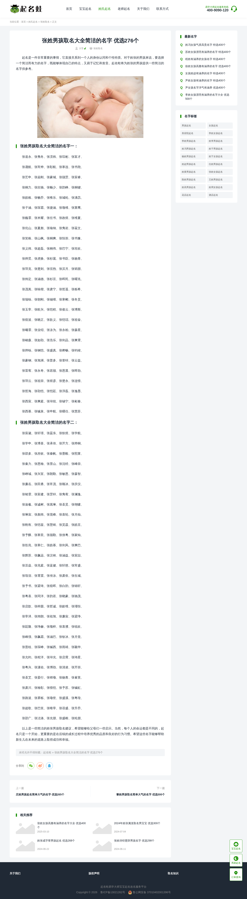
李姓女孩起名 (216, 133)
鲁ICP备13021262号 (112, 892)
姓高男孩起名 (189, 187)
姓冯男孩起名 (189, 148)
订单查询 (236, 874)
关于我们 (143, 8)
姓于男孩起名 (216, 148)
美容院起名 (187, 133)
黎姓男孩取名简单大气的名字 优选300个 (140, 794)
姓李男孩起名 (216, 141)
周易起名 (236, 860)
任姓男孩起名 (216, 164)
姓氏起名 (104, 8)
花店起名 (186, 195)
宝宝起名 (85, 8)
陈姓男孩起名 (189, 179)
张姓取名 (45, 21)
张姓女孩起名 (216, 172)
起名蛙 (47, 752)
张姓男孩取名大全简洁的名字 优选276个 (78, 752)
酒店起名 (213, 195)
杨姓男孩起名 (189, 156)
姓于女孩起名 (216, 156)
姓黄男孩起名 (189, 172)
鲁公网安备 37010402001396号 (149, 892)
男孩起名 (186, 125)
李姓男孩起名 (189, 141)
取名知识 (173, 873)
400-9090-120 (216, 9)
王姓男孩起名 (216, 179)
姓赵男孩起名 (189, 164)
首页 (69, 8)
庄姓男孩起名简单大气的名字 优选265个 (40, 794)
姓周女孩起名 (216, 187)
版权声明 (94, 873)
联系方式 (162, 8)
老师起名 (124, 8)
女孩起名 (213, 125)
